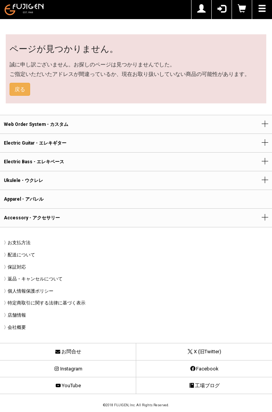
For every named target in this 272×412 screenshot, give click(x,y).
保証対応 (17, 267)
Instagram (67, 369)
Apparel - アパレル (23, 199)
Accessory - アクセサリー (32, 217)
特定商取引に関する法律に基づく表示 (46, 303)
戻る (19, 89)
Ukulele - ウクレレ (23, 180)
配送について (21, 255)
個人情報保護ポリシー (30, 291)
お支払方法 (19, 242)
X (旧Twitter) (204, 351)
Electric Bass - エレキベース (34, 161)
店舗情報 (17, 315)
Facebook (204, 369)
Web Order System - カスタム (36, 124)
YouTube (68, 385)
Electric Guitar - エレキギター (35, 143)
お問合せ (68, 351)
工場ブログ (204, 385)
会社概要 (17, 327)
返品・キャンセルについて (35, 279)
